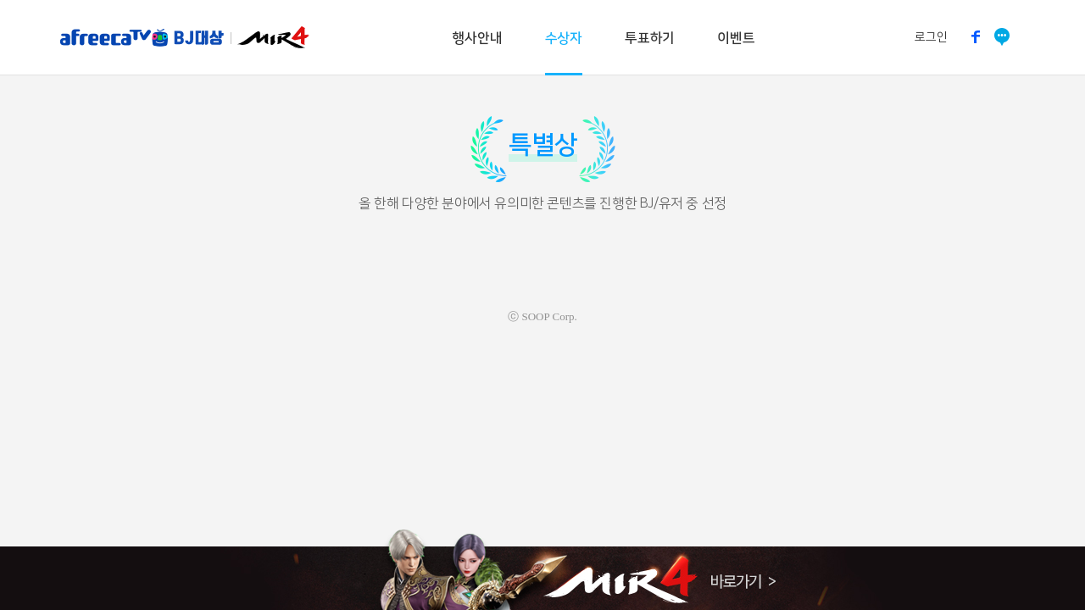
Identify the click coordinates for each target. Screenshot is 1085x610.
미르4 (272, 37)
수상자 (563, 38)
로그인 (931, 37)
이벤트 (735, 38)
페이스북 (976, 36)
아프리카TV (116, 37)
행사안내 (477, 38)
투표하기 (650, 38)
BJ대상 (198, 37)
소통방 (1002, 36)
